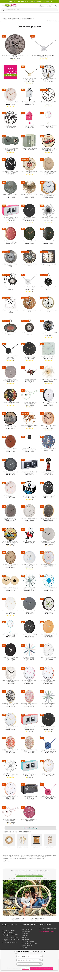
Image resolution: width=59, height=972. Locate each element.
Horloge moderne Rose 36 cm (29, 819)
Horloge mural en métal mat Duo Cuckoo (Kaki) (10, 148)
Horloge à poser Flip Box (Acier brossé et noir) (29, 472)
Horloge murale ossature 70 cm (48, 102)
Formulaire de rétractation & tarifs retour (10, 935)
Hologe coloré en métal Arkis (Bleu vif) (48, 588)
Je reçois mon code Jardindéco (29, 876)
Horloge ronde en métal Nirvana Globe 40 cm (10, 519)
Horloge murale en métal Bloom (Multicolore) (29, 658)
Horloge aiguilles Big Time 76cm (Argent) (43, 55)
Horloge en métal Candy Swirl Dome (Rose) (29, 704)
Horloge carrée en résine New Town (10, 310)
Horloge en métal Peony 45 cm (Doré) (48, 380)
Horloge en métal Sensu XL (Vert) (10, 195)
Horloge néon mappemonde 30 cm (48, 333)
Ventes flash (25, 933)
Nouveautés (25, 937)
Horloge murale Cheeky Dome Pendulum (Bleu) (10, 634)
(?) (28, 956)
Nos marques (25, 939)
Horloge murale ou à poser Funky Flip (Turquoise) (29, 773)
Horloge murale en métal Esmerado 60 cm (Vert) (48, 241)
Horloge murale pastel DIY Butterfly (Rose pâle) (10, 820)
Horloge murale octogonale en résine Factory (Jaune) (48, 195)
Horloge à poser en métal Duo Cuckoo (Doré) (10, 588)
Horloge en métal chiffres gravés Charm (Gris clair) (48, 542)
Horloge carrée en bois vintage (48, 264)
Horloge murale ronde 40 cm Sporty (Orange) (48, 681)
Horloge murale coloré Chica (48, 564)
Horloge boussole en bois (29, 310)
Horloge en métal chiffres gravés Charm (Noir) (48, 727)
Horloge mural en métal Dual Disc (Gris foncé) (10, 472)
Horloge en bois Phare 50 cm (48, 448)
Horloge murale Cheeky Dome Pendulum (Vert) (48, 125)
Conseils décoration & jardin (29, 943)
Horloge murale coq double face (10, 287)
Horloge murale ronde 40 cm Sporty (29, 681)
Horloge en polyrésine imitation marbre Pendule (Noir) (29, 450)
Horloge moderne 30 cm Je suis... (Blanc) (29, 565)
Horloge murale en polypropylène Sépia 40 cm (10, 426)
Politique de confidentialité (10, 942)
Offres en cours (26, 931)
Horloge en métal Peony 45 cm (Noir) (48, 218)
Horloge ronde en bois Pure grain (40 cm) (10, 565)
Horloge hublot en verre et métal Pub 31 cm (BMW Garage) (29, 496)
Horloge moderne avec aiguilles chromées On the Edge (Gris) (10, 380)
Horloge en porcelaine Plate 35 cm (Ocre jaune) (48, 634)
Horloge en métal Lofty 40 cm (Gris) (29, 519)
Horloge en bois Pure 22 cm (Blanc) (10, 102)
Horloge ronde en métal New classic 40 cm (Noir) (10, 172)
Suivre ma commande (9, 930)
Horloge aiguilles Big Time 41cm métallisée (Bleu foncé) (48, 750)
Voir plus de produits (30, 828)
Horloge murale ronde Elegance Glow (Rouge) (10, 241)
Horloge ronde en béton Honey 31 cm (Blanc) (10, 681)
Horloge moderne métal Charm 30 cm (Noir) (29, 356)
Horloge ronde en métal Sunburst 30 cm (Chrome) (29, 588)
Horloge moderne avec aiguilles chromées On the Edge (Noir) (29, 219)
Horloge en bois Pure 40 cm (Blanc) (10, 495)
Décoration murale (28, 18)
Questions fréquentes (8, 932)
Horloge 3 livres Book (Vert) (29, 148)
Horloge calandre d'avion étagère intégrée (29, 380)
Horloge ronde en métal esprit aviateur (10, 264)
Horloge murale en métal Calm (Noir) (48, 403)
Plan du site (25, 947)
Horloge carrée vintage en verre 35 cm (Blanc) (48, 356)
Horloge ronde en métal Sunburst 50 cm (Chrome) (10, 773)
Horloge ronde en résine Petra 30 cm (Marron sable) (48, 172)
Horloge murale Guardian (29, 541)
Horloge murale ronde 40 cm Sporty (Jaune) (10, 727)
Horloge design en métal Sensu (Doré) (29, 195)
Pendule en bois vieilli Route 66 (29, 171)
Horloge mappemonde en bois (29, 425)
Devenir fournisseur (27, 945)
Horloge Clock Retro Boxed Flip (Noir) (29, 797)
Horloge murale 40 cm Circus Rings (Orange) (10, 797)
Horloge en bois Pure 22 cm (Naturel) (48, 426)
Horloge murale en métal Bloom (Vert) (48, 704)
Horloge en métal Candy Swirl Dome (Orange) (10, 750)
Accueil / (4, 18)
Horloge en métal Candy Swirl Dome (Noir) (10, 704)
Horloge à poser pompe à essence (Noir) (48, 472)
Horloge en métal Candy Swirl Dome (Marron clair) (29, 750)
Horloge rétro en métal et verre (10, 333)
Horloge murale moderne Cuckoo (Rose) (29, 125)
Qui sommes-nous (27, 929)
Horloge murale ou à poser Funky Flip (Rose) (10, 218)
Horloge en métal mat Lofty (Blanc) (48, 658)
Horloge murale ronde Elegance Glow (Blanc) (48, 773)
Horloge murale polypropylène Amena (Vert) (29, 241)
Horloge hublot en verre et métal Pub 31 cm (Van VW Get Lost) (10, 543)
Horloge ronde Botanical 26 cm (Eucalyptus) (48, 611)
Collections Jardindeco (28, 941)
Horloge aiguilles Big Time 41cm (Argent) (29, 287)
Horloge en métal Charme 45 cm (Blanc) (10, 611)
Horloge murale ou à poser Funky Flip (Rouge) (29, 727)
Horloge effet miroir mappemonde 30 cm (10, 125)
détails (17, 953)
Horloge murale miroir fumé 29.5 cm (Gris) (29, 611)
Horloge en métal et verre (29, 333)
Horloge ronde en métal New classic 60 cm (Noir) (48, 495)
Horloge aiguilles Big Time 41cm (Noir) (10, 356)
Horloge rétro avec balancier (29, 264)
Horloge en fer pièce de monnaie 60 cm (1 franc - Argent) (15, 56)
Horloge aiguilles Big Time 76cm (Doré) (29, 79)
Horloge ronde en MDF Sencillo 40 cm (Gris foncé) (48, 519)
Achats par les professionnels (10, 937)
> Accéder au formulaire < (47, 931)
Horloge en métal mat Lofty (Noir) (29, 634)
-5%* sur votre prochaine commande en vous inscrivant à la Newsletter (29, 871)
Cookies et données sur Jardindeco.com (29, 951)
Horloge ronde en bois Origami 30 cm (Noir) (10, 658)
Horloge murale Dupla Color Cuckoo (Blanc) (29, 102)
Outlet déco (25, 935)
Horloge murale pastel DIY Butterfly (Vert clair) (29, 403)
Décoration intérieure (14, 18)
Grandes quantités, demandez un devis (11, 940)
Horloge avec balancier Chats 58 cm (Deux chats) (48, 79)
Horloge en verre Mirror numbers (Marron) (10, 449)
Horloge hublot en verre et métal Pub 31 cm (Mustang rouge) (48, 149)
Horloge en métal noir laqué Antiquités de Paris (48, 287)
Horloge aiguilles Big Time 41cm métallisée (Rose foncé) (48, 797)
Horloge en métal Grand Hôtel (48, 310)
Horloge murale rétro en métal (10, 402)
